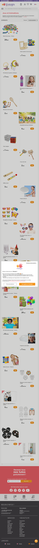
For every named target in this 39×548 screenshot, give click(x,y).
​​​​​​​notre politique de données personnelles (17, 281)
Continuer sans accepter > (31, 263)
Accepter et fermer (27, 284)
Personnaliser (10, 284)
